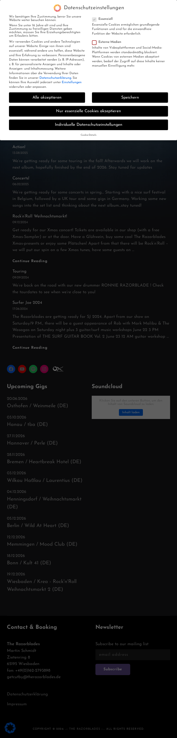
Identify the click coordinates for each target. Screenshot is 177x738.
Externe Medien (108, 39)
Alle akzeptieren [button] (47, 95)
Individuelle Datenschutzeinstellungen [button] (88, 122)
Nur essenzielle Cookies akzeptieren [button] (88, 109)
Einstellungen (72, 80)
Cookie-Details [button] (88, 133)
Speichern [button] (130, 95)
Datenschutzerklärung (55, 75)
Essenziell (104, 16)
